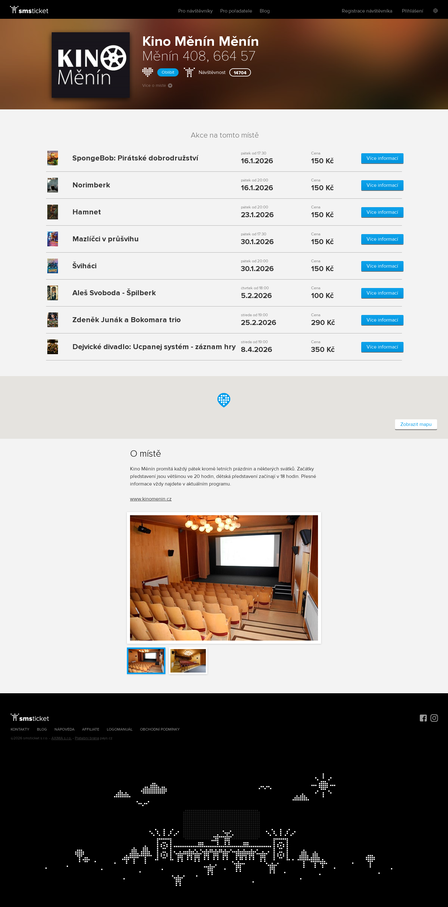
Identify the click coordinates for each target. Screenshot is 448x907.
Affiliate (90, 729)
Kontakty (20, 729)
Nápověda (65, 729)
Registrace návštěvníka (367, 11)
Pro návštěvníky (195, 11)
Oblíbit (168, 72)
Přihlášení (412, 11)
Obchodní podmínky (160, 729)
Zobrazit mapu (416, 424)
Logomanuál (120, 729)
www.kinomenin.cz (151, 499)
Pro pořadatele (236, 11)
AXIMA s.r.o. (61, 738)
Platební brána (87, 738)
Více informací (382, 158)
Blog (265, 11)
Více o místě (157, 85)
